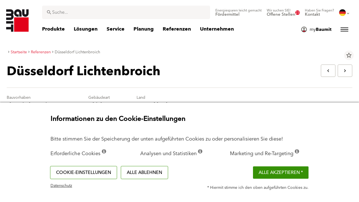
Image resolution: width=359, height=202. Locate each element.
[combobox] (126, 12)
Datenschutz (61, 185)
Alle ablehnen (144, 172)
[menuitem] (238, 12)
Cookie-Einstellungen (83, 172)
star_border (349, 55)
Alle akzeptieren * (281, 172)
